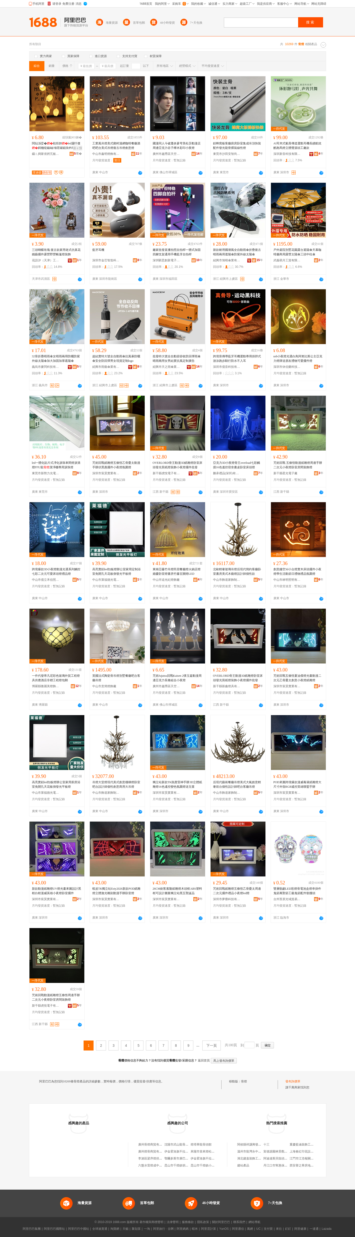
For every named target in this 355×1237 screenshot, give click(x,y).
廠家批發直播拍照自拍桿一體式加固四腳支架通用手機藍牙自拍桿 (177, 252)
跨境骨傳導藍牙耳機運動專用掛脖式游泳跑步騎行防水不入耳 (237, 359)
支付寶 (268, 1229)
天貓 (125, 1229)
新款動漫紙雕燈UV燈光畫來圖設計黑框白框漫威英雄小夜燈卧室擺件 (56, 891)
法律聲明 (173, 1222)
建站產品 (243, 1165)
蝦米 (195, 1229)
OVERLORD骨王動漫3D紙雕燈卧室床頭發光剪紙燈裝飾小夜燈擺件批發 (178, 465)
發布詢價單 (292, 1081)
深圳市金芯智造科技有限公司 (106, 260)
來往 (279, 1229)
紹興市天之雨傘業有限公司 (166, 367)
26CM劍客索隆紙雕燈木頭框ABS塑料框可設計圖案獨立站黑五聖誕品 (177, 891)
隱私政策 (203, 1222)
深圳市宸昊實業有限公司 (106, 473)
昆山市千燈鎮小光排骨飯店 (209, 1165)
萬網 (250, 1229)
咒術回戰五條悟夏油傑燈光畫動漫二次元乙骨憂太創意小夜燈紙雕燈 (297, 678)
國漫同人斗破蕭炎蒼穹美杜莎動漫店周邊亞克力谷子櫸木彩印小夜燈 (177, 146)
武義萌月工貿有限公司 (287, 260)
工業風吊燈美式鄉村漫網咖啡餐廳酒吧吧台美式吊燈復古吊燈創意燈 (116, 146)
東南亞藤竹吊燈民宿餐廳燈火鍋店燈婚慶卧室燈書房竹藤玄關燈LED (177, 571)
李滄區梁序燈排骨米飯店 (154, 1158)
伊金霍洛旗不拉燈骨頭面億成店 (212, 1158)
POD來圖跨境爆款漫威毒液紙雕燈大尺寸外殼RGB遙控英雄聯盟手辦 (297, 784)
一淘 (147, 1229)
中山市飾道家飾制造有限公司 (226, 579)
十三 (266, 1144)
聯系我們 (239, 1222)
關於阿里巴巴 (221, 1222)
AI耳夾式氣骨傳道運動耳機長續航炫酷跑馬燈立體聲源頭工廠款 (297, 146)
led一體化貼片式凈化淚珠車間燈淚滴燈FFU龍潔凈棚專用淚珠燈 (56, 465)
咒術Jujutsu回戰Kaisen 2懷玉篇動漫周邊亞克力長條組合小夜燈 (177, 678)
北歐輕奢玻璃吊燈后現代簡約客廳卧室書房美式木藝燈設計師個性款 (237, 571)
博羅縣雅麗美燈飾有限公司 (45, 686)
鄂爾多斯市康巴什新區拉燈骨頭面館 (188, 1158)
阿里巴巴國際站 (54, 1229)
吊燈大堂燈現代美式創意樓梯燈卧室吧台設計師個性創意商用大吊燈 (116, 784)
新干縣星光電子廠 (285, 473)
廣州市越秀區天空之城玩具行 (166, 154)
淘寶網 (114, 1229)
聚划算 (136, 1229)
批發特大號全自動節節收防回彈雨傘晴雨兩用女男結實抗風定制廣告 (177, 359)
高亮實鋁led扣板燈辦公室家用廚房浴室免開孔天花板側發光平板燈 (56, 784)
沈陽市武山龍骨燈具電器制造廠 (185, 1144)
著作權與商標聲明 (151, 1222)
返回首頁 (204, 1060)
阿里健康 (300, 1229)
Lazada (326, 1229)
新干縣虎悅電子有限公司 (166, 473)
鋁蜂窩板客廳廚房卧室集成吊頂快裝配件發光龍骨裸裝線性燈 (237, 146)
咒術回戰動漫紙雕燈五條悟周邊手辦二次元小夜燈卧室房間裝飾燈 (56, 997)
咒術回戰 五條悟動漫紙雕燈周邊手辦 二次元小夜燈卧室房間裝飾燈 (297, 465)
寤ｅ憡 (77, 148)
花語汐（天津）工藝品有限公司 (45, 260)
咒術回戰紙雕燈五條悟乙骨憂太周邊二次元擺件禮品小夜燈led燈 (237, 891)
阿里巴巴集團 (32, 1229)
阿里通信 (238, 1229)
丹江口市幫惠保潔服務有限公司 (284, 1165)
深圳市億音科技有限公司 (226, 367)
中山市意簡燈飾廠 (104, 686)
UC (258, 1229)
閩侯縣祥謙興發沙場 (250, 1144)
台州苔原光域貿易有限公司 (287, 899)
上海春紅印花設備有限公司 (308, 1151)
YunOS (224, 1229)
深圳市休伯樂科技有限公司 (287, 367)
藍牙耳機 (98, 250)
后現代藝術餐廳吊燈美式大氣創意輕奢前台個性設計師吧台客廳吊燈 (237, 784)
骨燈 (244, 1081)
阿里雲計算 (208, 1229)
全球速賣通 (99, 1229)
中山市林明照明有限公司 (287, 579)
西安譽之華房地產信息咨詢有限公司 (314, 1165)
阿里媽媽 (183, 1229)
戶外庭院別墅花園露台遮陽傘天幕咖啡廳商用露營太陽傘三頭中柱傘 (297, 252)
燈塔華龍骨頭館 (201, 1144)
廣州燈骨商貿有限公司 (153, 1151)
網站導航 (254, 1222)
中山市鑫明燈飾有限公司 (106, 154)
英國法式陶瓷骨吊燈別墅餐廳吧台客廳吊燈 (116, 678)
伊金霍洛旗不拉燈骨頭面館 (182, 1151)
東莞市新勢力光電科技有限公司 (45, 473)
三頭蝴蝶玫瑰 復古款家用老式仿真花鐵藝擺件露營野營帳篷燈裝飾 (56, 252)
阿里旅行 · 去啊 (163, 1229)
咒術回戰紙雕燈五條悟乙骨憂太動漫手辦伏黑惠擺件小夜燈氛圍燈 (116, 465)
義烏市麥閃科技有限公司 (45, 367)
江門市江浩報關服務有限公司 (309, 1158)
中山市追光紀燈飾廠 (166, 579)
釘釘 (288, 1229)
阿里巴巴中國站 (78, 1229)
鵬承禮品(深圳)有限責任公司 (226, 473)
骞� (78, 153)
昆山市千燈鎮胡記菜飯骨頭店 (183, 1165)
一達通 (314, 1229)
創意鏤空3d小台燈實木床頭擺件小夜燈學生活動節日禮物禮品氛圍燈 (297, 571)
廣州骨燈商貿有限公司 (153, 1144)
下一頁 (211, 1045)
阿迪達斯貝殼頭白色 (276, 1158)
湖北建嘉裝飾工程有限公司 (255, 1158)
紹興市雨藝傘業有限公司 (106, 367)
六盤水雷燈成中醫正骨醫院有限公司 (162, 1165)
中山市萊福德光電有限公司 (106, 579)
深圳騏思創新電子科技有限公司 (166, 260)
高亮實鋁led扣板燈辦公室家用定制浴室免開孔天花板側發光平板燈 (116, 571)
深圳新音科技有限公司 (287, 154)
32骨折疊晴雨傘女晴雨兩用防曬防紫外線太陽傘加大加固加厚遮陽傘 (56, 359)
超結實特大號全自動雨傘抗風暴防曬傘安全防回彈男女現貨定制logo (116, 359)
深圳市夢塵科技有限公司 (226, 899)
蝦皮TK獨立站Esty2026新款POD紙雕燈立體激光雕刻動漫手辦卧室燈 (116, 891)
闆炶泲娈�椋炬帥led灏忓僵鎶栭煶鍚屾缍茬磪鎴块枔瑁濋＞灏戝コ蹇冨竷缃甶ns (56, 146)
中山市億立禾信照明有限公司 (45, 579)
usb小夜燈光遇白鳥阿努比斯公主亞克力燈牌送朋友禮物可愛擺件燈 (298, 359)
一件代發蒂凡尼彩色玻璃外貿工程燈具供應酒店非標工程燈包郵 (56, 678)
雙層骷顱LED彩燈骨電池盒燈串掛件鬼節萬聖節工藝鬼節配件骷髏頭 (297, 891)
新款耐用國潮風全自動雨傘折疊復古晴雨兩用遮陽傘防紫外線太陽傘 (237, 252)
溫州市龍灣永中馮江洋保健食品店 (259, 1151)
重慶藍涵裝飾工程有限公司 (308, 1144)
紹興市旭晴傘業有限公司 (226, 260)
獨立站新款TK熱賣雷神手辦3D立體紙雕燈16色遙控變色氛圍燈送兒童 (177, 784)
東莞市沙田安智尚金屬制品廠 (226, 154)
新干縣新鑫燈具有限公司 (226, 686)
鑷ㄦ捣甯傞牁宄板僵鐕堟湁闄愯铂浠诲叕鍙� (45, 154)
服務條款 (188, 1222)
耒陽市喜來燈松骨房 (204, 1151)
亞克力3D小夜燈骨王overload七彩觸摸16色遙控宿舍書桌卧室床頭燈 (236, 465)
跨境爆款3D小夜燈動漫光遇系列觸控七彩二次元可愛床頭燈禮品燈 (56, 571)
